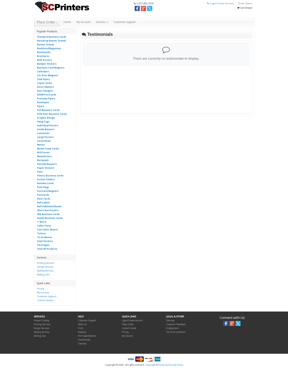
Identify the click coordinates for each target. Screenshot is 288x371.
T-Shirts (41, 221)
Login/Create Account (220, 3)
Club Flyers (43, 79)
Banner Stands (45, 44)
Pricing (40, 288)
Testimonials (84, 339)
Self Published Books (49, 206)
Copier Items (44, 83)
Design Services (45, 266)
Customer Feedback (176, 324)
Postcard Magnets (48, 191)
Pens (40, 171)
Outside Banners (47, 164)
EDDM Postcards (46, 94)
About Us (82, 324)
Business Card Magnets (50, 67)
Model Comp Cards (48, 148)
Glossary (82, 332)
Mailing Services (45, 270)
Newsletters (44, 156)
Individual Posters (47, 125)
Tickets (41, 233)
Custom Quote (129, 328)
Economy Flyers (46, 98)
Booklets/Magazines (49, 48)
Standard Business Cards (51, 36)
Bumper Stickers (47, 63)
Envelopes (43, 102)
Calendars (43, 71)
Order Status (245, 3)
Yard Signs (43, 245)
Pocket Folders (46, 179)
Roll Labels (43, 202)
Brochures (43, 56)
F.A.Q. (81, 328)
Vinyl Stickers (45, 241)
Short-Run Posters (48, 210)
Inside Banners (46, 129)
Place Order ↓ (47, 22)
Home (67, 22)
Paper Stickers (45, 167)
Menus (41, 144)
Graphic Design (46, 117)
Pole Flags (43, 187)
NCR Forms (43, 152)
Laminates (43, 133)
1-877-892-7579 (144, 3)
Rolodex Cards (45, 183)
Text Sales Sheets (47, 229)
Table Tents (44, 225)
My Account (83, 22)
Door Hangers (45, 90)
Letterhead (44, 140)
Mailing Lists (43, 274)
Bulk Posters (44, 59)
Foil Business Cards (48, 110)
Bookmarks (44, 52)
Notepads (43, 160)
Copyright (150, 364)
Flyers (40, 106)
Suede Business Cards (50, 218)
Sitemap (170, 320)
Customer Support (125, 22)
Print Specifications (87, 335)
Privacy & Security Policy (170, 364)
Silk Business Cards (48, 214)
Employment (172, 328)
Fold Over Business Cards (52, 113)
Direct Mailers (45, 86)
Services (102, 22)
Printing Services (45, 263)
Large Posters (45, 137)
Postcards (43, 194)
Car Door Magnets (47, 75)
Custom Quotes (45, 300)
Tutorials (82, 343)
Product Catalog (41, 320)
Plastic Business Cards (50, 175)
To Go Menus (44, 237)
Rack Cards (43, 198)
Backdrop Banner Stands (51, 40)
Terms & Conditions (176, 332)
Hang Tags (43, 121)
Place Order (128, 324)
